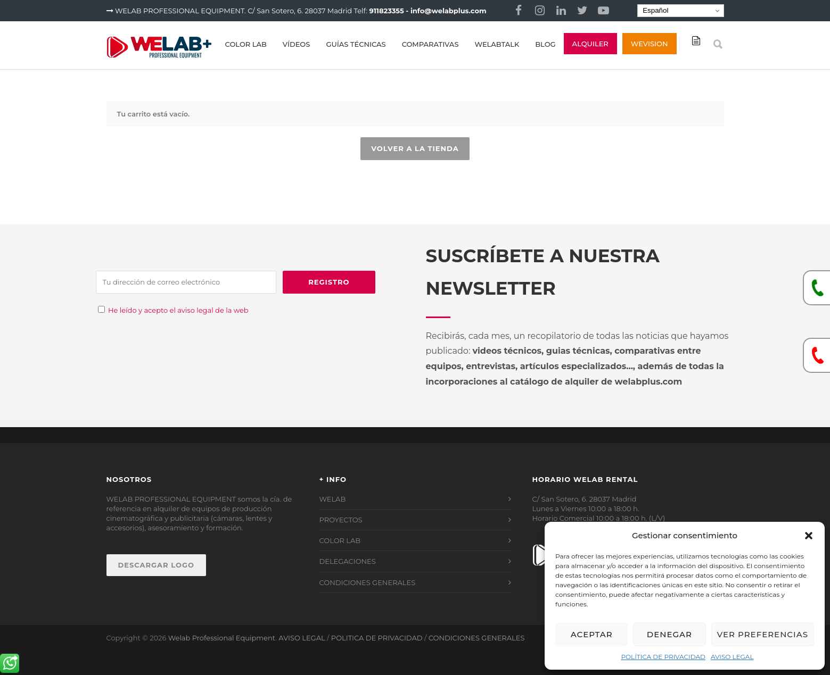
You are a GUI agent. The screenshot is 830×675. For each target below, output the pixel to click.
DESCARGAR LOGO (156, 565)
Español (654, 10)
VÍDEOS (296, 44)
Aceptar (592, 634)
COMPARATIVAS (430, 44)
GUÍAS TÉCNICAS (355, 44)
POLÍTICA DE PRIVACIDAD (663, 657)
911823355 (386, 10)
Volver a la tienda (414, 148)
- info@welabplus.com (446, 10)
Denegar (669, 634)
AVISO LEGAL (732, 657)
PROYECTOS (341, 519)
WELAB (332, 499)
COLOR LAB (246, 44)
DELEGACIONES (347, 561)
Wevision (649, 43)
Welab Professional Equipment (221, 638)
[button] (808, 535)
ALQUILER (590, 43)
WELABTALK (496, 44)
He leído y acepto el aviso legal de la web (178, 310)
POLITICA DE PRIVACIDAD (377, 638)
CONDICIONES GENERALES (367, 582)
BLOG (545, 44)
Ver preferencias (762, 634)
